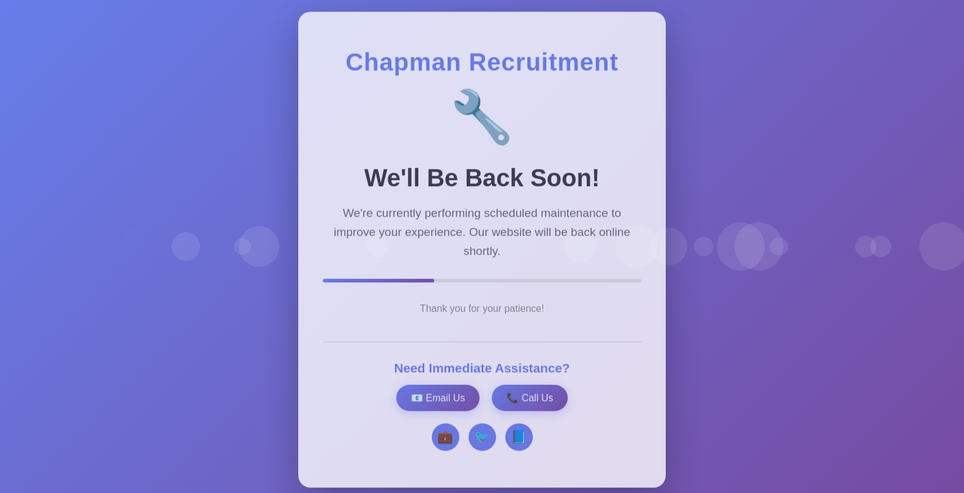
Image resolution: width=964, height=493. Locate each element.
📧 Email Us (438, 401)
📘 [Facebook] (519, 440)
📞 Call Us (529, 401)
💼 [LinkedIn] (445, 440)
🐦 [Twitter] (482, 440)
